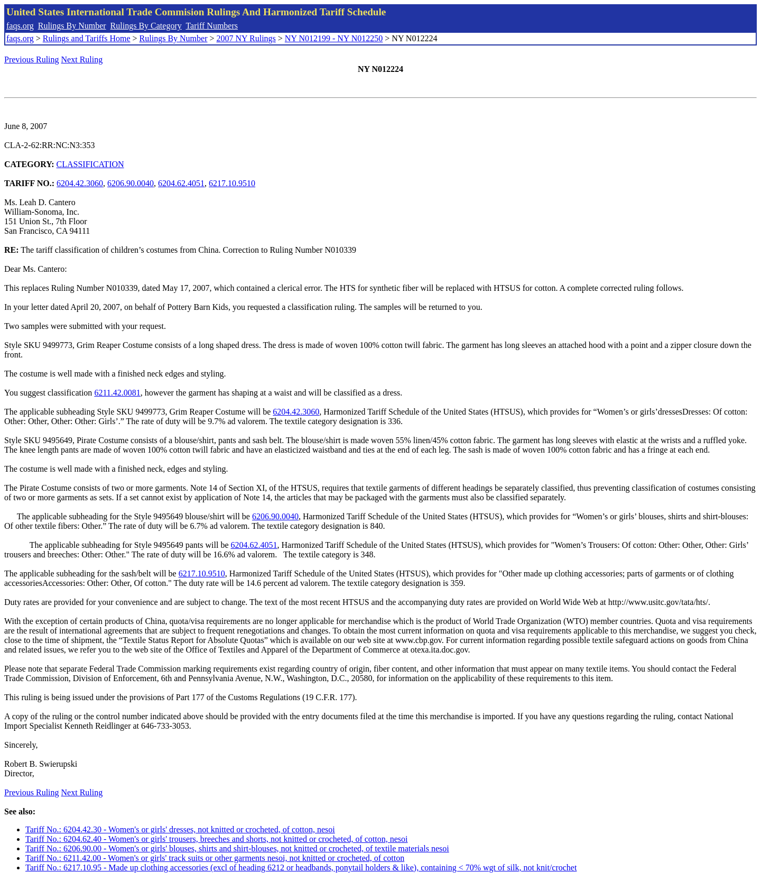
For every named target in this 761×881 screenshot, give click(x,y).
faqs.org (20, 25)
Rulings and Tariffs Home (87, 38)
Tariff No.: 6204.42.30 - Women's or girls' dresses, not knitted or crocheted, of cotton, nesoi (180, 829)
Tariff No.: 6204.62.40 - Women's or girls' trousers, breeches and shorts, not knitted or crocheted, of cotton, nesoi (216, 838)
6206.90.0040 (130, 183)
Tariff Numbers (211, 25)
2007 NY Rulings (246, 38)
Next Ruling (82, 59)
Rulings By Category (146, 25)
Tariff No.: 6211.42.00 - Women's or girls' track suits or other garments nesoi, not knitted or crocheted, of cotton (214, 858)
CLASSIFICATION (90, 164)
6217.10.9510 (232, 183)
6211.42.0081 (117, 392)
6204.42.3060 (80, 183)
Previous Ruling (31, 59)
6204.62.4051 (181, 183)
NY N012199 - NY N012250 (334, 38)
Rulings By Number (72, 25)
